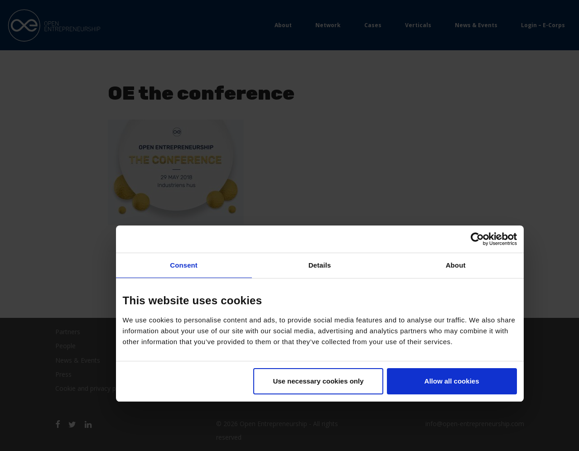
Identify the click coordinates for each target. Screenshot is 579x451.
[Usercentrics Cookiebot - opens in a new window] (477, 239)
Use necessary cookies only (318, 381)
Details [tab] (320, 265)
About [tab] (456, 265)
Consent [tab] (184, 265)
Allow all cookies (452, 381)
